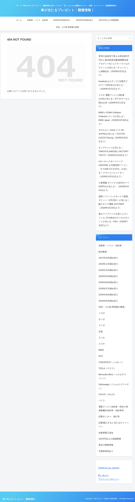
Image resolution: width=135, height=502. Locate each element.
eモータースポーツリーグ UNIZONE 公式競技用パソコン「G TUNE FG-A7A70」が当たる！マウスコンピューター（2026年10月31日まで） (113, 169)
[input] (114, 38)
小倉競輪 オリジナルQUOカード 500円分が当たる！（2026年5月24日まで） (114, 187)
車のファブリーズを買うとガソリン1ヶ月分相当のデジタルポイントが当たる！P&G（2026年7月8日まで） (114, 219)
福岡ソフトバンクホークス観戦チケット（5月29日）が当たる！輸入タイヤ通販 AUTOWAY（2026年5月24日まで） (114, 202)
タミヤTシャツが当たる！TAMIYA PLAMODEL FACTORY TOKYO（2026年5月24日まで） (114, 151)
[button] (130, 38)
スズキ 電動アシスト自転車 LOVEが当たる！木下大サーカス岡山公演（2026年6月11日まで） (114, 101)
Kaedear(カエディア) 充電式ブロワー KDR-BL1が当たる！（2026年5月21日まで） (113, 85)
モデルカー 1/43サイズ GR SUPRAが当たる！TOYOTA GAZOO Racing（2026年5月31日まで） (113, 136)
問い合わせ (103, 475)
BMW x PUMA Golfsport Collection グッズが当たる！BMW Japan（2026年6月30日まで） (114, 118)
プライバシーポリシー (108, 479)
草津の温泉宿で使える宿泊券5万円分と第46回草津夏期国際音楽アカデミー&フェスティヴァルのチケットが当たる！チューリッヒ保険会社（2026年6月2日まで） (114, 65)
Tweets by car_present (108, 468)
